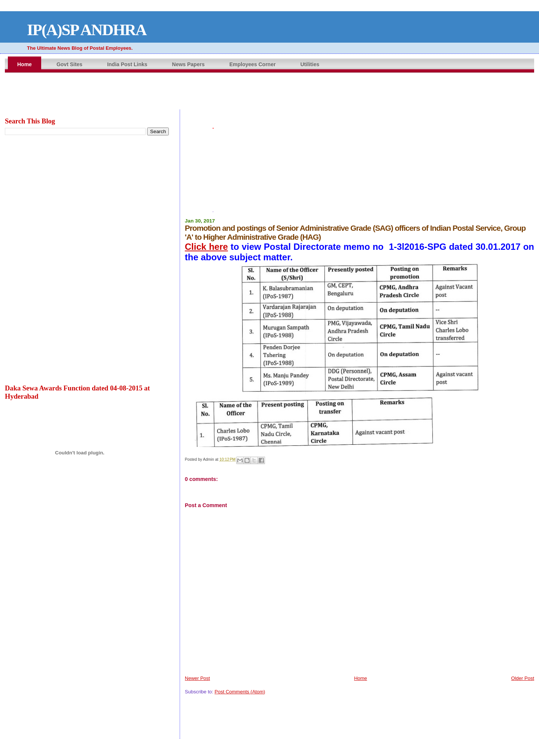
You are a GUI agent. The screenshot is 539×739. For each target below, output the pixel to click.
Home (24, 64)
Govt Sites (69, 64)
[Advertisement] (359, 150)
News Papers (188, 64)
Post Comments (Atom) (239, 691)
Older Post (522, 678)
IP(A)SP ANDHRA (86, 30)
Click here (206, 247)
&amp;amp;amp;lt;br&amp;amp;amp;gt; (269, 91)
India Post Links (127, 64)
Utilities (309, 64)
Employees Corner (252, 64)
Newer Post (197, 678)
